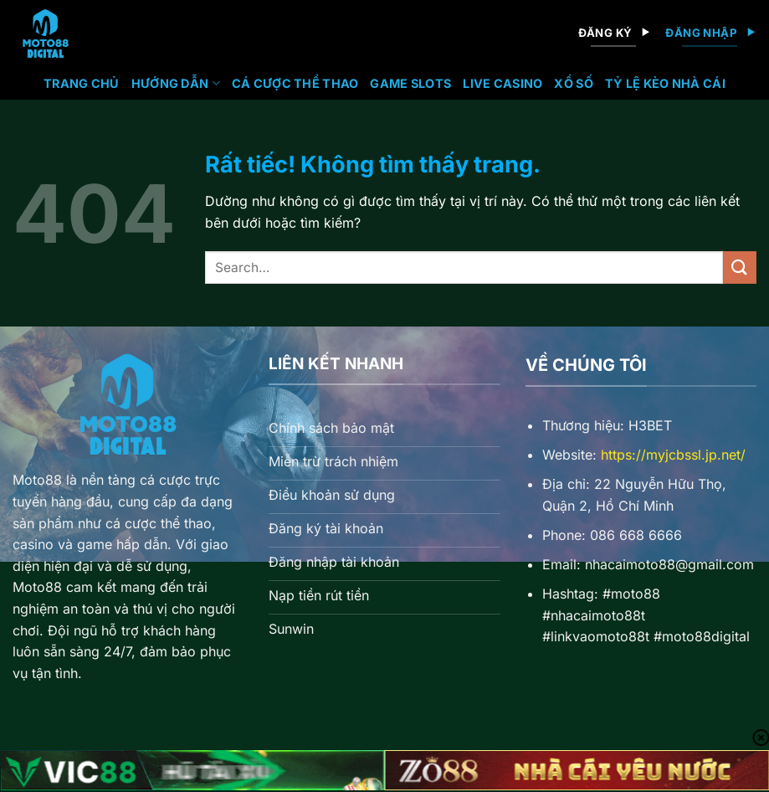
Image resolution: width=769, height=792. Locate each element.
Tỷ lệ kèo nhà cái (665, 83)
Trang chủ (82, 83)
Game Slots (410, 83)
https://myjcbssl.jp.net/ (673, 454)
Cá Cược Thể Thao (295, 83)
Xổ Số (573, 83)
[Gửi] (739, 267)
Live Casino (502, 83)
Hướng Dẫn (175, 83)
